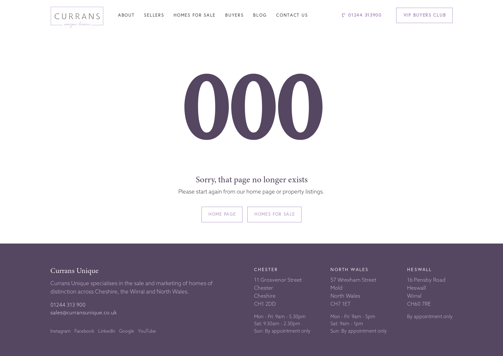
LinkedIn (106, 331)
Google (126, 331)
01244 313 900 (68, 305)
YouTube (147, 331)
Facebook (84, 331)
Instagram (60, 331)
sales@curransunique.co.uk (83, 312)
